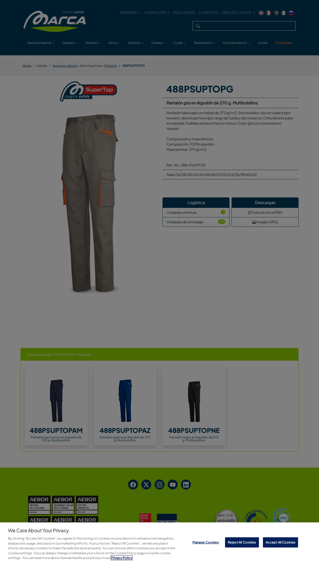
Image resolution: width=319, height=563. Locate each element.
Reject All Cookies (242, 542)
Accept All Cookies (280, 542)
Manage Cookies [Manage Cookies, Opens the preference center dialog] (205, 542)
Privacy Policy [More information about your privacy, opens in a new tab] (121, 558)
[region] (159, 542)
